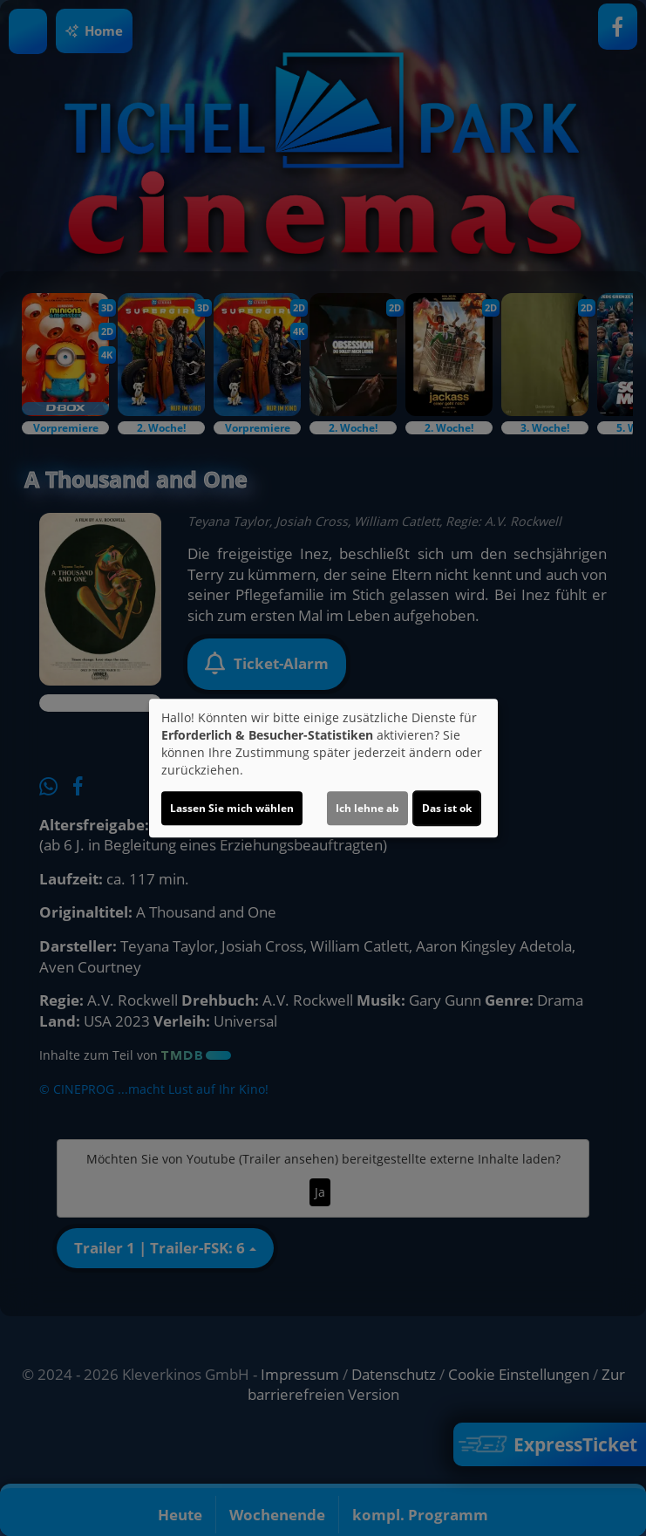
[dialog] (323, 768)
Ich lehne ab (367, 808)
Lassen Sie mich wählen (232, 808)
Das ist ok (447, 808)
